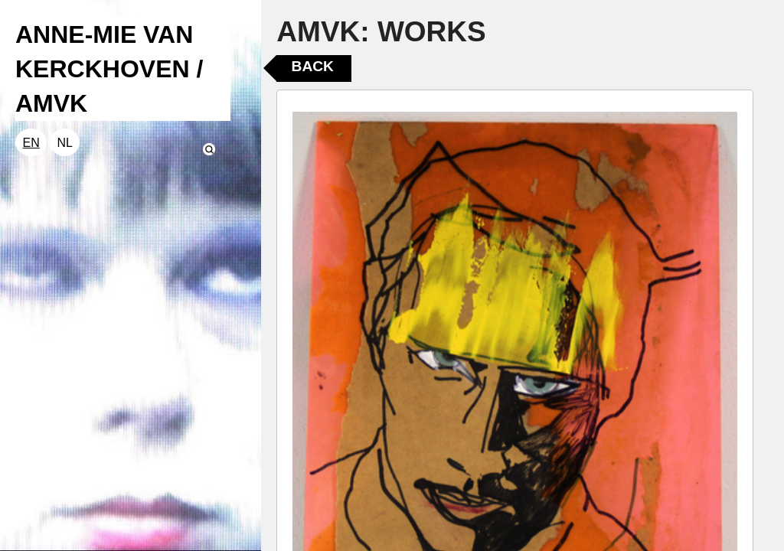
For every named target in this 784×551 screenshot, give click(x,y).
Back (313, 66)
